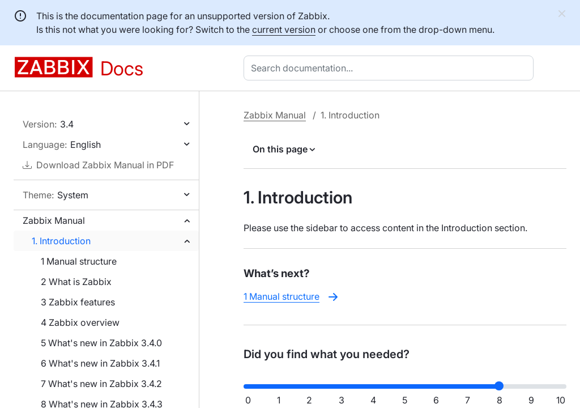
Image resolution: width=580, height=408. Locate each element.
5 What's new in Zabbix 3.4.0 (101, 342)
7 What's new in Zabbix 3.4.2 (101, 383)
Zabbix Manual (54, 220)
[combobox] (391, 68)
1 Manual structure (79, 261)
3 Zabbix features (78, 302)
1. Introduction (61, 240)
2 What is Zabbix (76, 281)
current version (283, 29)
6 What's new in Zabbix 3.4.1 (100, 363)
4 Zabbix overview (80, 322)
